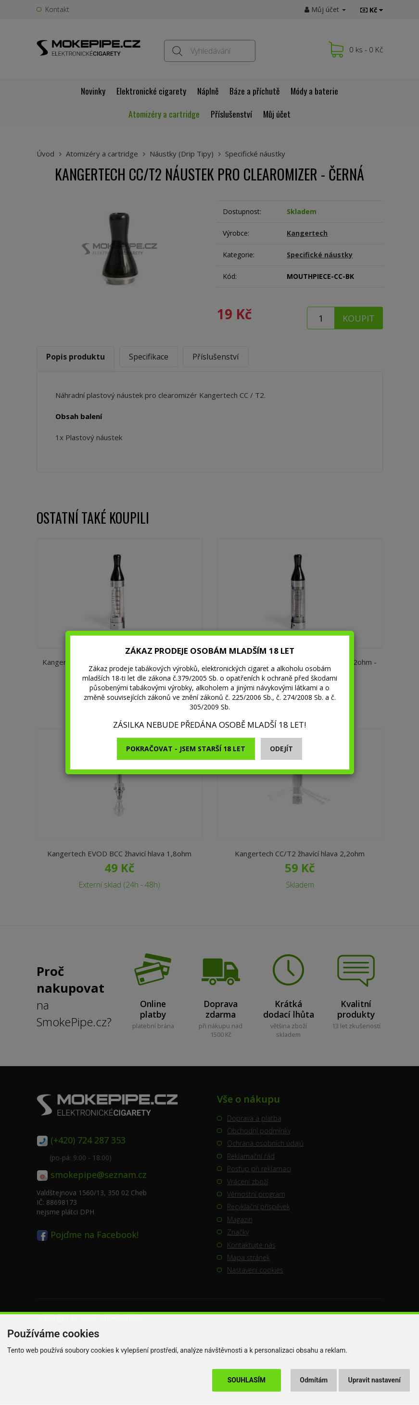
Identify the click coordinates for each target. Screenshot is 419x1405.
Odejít (281, 748)
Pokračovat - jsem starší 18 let (185, 748)
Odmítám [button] (314, 1380)
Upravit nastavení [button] (374, 1380)
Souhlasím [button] (247, 1380)
